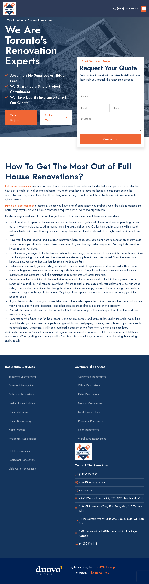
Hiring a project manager (19, 206)
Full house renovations (18, 186)
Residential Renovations (22, 439)
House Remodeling (20, 421)
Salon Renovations (88, 430)
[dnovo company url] (49, 571)
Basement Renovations (22, 385)
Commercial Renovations (92, 377)
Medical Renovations (90, 403)
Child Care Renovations (22, 469)
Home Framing (17, 430)
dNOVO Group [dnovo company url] (105, 567)
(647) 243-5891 (127, 8)
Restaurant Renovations (22, 460)
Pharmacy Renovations (91, 421)
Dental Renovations (89, 412)
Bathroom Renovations (21, 394)
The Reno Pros (99, 573)
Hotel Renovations (19, 451)
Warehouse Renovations (92, 439)
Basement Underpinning (22, 377)
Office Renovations (89, 385)
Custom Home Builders (22, 403)
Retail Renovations (88, 394)
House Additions (18, 412)
